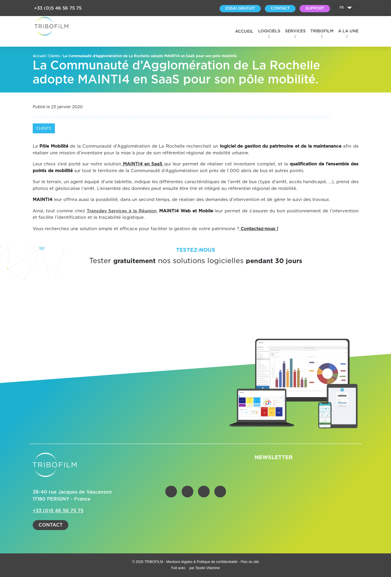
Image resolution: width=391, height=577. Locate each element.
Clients (54, 56)
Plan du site (250, 562)
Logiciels (269, 31)
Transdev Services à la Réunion (122, 211)
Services (295, 31)
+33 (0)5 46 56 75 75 (57, 8)
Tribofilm (321, 31)
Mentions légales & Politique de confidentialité (202, 562)
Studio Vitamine (207, 568)
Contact (50, 525)
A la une (348, 31)
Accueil (244, 31)
